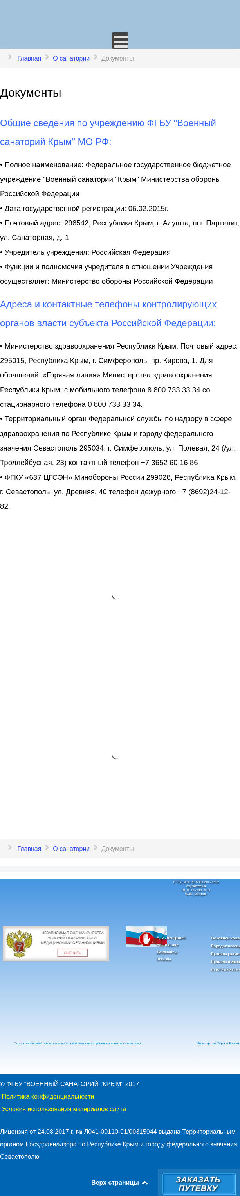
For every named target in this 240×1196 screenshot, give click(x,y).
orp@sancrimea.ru (196, 886)
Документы (167, 952)
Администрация (171, 937)
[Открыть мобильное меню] (120, 40)
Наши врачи (168, 944)
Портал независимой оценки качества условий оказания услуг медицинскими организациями (77, 1043)
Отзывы (164, 959)
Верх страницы (120, 1182)
